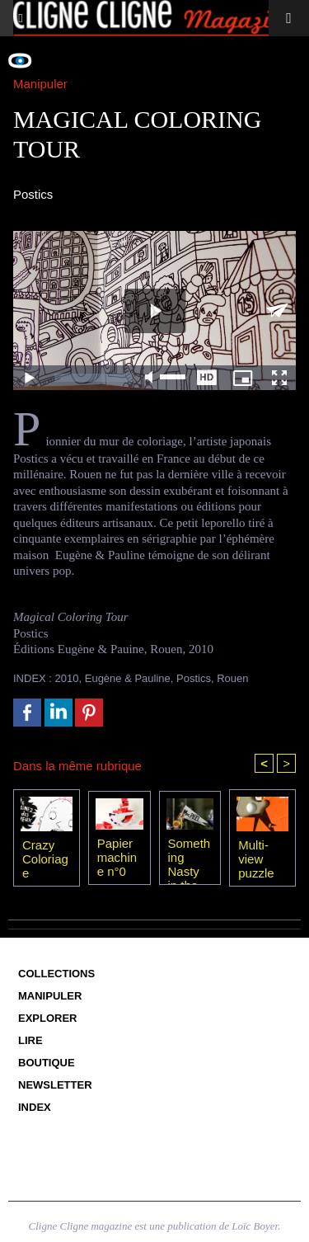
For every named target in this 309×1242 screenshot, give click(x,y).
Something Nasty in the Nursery (190, 856)
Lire (30, 1040)
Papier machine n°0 (117, 856)
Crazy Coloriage (45, 858)
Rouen (232, 678)
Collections (56, 973)
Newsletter (55, 1085)
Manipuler (50, 996)
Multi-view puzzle (256, 858)
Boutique (46, 1062)
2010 (67, 678)
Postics (193, 678)
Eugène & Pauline (128, 678)
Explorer (47, 1018)
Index (34, 1107)
